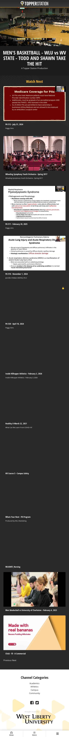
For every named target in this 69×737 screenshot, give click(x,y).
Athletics (34, 686)
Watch (34, 734)
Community (34, 693)
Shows (11, 734)
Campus (34, 690)
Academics (34, 683)
